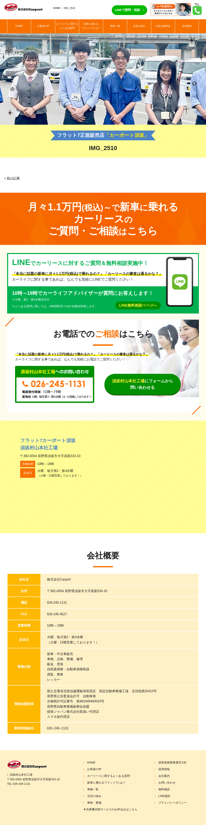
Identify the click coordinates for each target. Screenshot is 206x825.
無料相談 (164, 789)
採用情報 (164, 769)
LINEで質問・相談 (127, 10)
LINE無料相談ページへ (138, 305)
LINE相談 (164, 796)
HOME (56, 8)
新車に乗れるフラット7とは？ (91, 26)
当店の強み (139, 26)
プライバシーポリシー (172, 802)
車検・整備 (94, 802)
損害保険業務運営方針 (172, 762)
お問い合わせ (166, 782)
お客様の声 (43, 26)
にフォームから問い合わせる (142, 384)
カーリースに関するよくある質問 (67, 26)
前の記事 (13, 178)
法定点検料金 (163, 26)
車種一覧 (115, 26)
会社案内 (187, 26)
